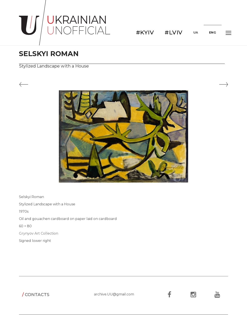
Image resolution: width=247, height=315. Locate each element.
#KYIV (145, 32)
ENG (212, 32)
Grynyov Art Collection (38, 233)
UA (195, 32)
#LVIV (174, 32)
